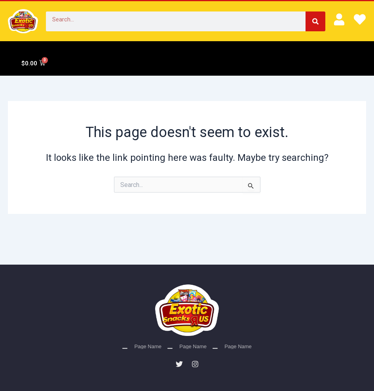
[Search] (315, 21)
